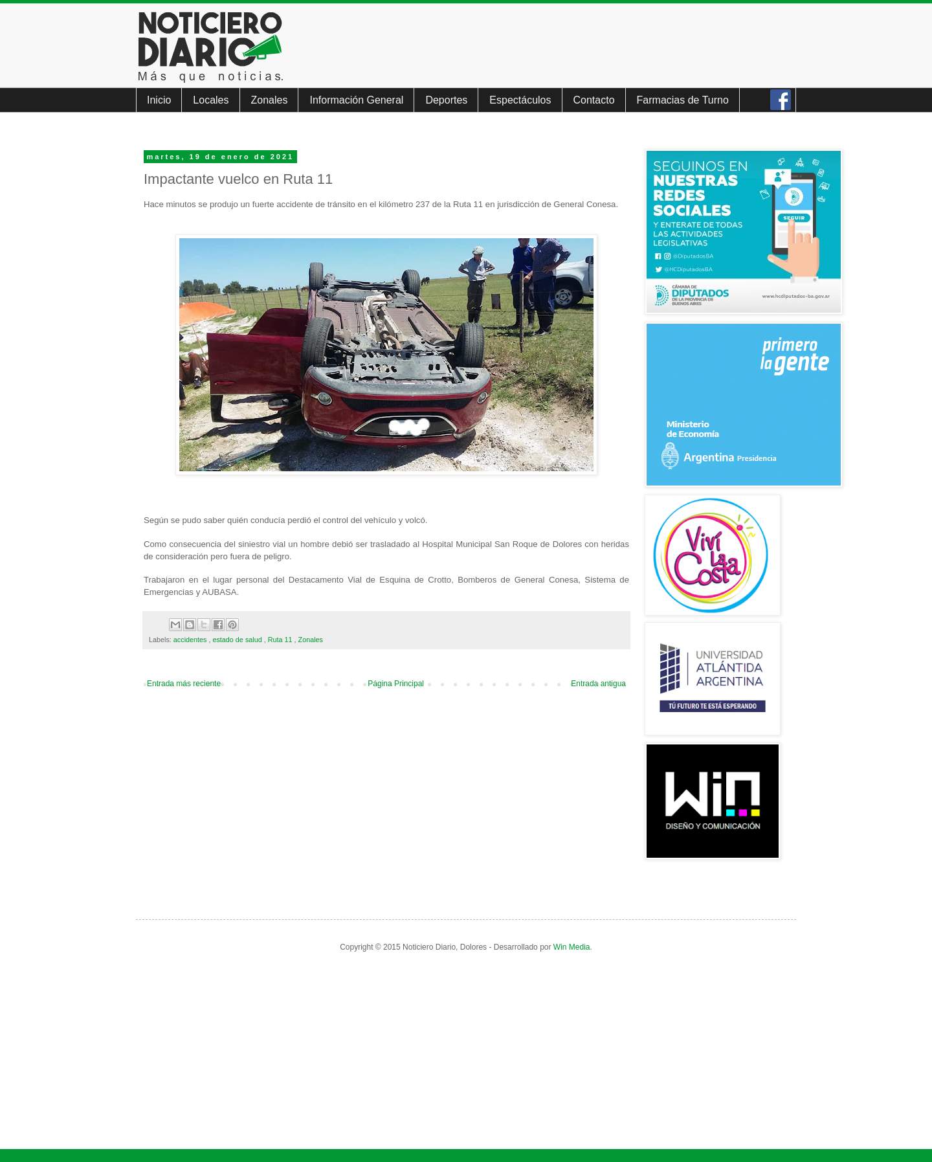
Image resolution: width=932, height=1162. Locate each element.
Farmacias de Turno (683, 100)
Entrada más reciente (184, 683)
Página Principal (396, 683)
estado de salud (237, 639)
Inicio (159, 100)
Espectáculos (520, 100)
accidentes (191, 639)
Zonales (269, 100)
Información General (356, 100)
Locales (210, 100)
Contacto (594, 100)
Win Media (571, 947)
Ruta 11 (281, 639)
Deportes (446, 100)
